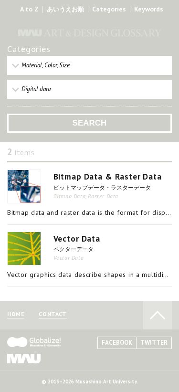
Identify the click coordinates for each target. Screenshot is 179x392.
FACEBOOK (117, 343)
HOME (15, 314)
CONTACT (52, 314)
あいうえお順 (65, 9)
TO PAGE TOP (157, 315)
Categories (109, 9)
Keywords (148, 9)
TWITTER (154, 343)
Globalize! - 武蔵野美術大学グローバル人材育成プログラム (34, 342)
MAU (24, 358)
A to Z (29, 9)
